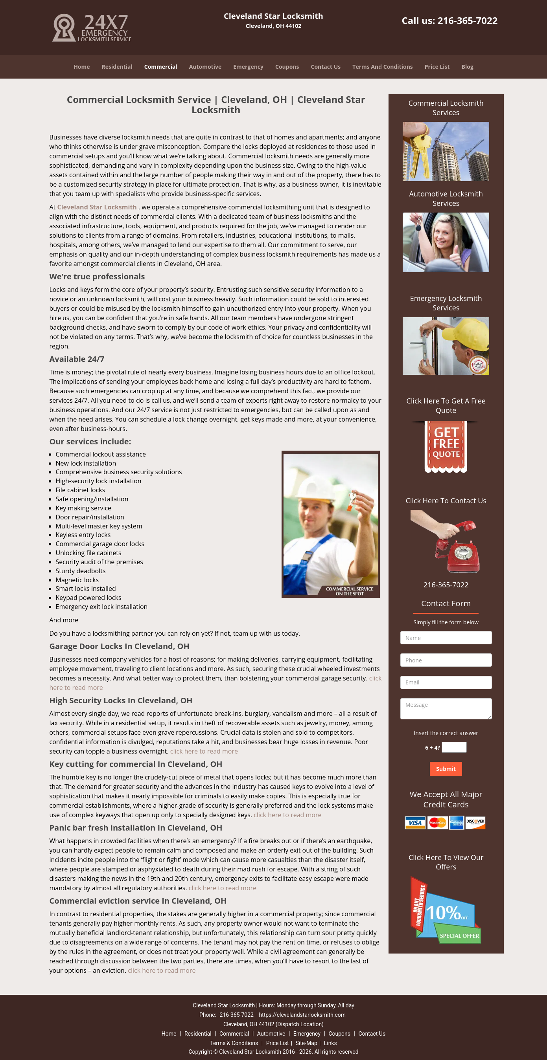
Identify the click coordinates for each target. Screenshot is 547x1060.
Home (82, 66)
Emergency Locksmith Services (446, 302)
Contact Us (326, 66)
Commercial (160, 66)
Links (330, 1043)
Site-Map (306, 1043)
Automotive (205, 66)
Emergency (248, 66)
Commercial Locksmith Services (446, 107)
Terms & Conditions (234, 1043)
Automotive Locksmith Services (446, 198)
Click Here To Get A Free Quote (446, 405)
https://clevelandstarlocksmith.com (302, 1015)
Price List (437, 66)
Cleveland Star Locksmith (96, 207)
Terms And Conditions (382, 66)
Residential (117, 66)
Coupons (287, 66)
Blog (467, 66)
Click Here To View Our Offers (446, 862)
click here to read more (204, 751)
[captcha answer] (454, 747)
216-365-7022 (468, 20)
